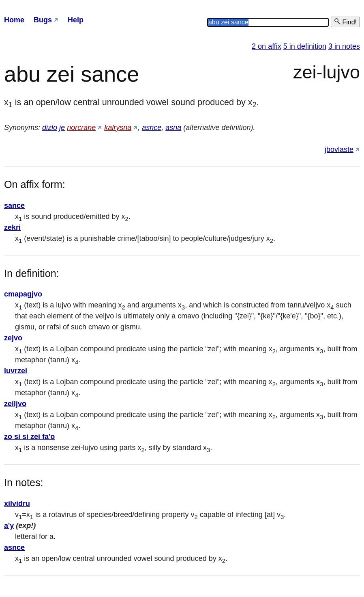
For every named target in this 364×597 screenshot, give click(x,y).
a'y (9, 525)
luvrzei (15, 371)
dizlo (49, 127)
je (62, 127)
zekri (12, 227)
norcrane (81, 127)
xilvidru (17, 504)
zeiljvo (15, 404)
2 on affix (266, 46)
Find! (345, 22)
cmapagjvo (23, 294)
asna (173, 127)
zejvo (13, 338)
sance (14, 205)
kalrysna (117, 127)
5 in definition (304, 46)
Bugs (43, 20)
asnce (151, 127)
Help (76, 20)
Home (14, 20)
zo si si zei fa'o (29, 437)
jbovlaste (339, 149)
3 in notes (344, 46)
